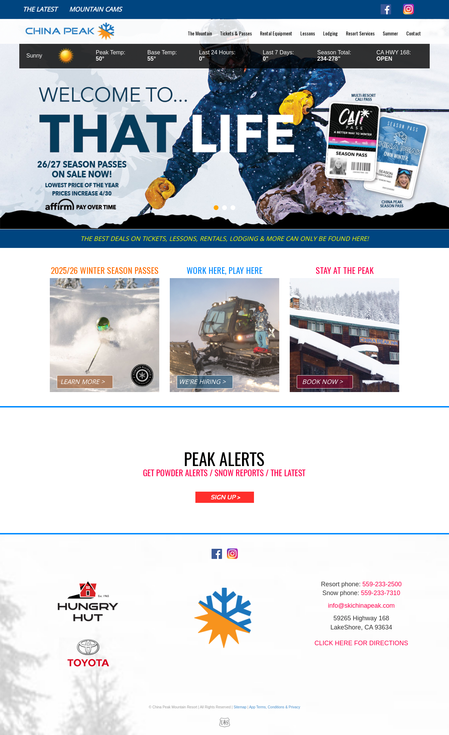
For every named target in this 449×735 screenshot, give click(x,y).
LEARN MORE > (82, 381)
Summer (390, 33)
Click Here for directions (361, 643)
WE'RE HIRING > (202, 381)
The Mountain (200, 33)
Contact (413, 33)
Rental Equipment (276, 33)
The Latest (40, 9)
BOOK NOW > (322, 381)
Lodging (330, 33)
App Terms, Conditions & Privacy (274, 707)
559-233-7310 (380, 592)
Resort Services (360, 33)
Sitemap (240, 707)
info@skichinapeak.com (361, 605)
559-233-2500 (382, 584)
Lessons (307, 33)
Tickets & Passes (236, 33)
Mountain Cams (95, 9)
